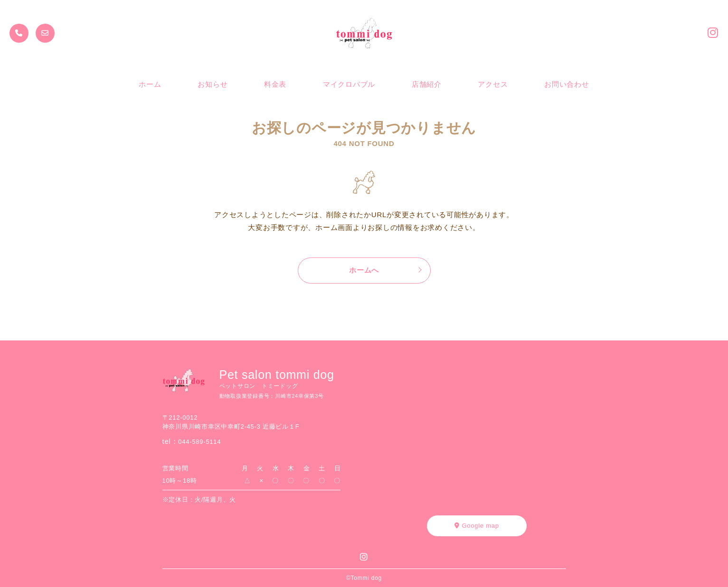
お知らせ (212, 84)
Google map (476, 525)
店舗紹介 (427, 84)
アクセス (493, 84)
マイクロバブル (349, 84)
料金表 (275, 84)
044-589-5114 (199, 441)
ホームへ (364, 270)
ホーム (150, 84)
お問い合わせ (566, 84)
